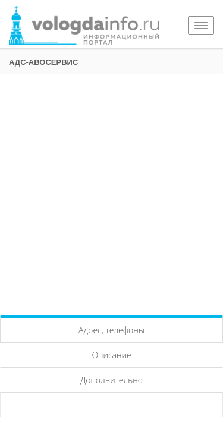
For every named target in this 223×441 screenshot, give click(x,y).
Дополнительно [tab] (111, 380)
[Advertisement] (111, 192)
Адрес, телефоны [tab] (111, 330)
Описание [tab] (111, 355)
